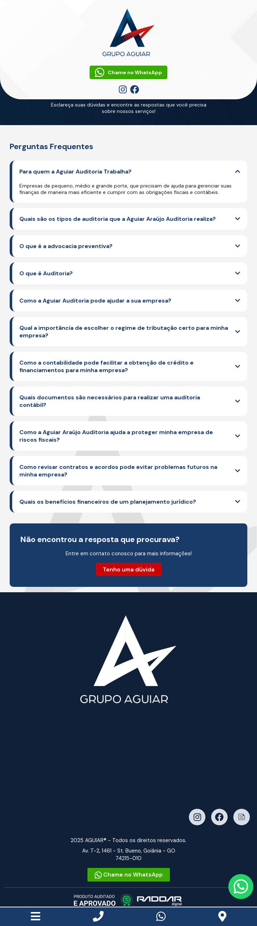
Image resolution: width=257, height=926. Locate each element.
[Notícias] (241, 817)
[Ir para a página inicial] (128, 659)
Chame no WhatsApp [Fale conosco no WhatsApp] (128, 72)
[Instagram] (123, 89)
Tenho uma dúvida (128, 569)
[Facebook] (134, 89)
